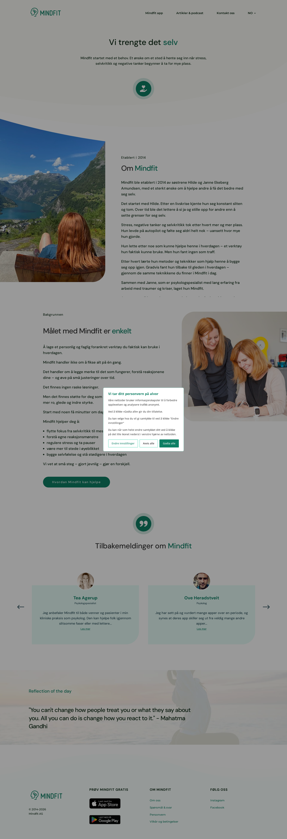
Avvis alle (148, 443)
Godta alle (169, 443)
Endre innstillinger (123, 443)
